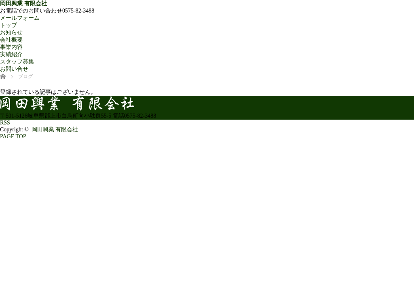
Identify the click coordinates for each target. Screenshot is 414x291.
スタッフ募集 (17, 62)
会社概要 (11, 40)
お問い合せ (14, 69)
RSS (5, 123)
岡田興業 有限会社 (23, 3)
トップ (8, 25)
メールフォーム (20, 18)
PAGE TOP (13, 136)
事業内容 (11, 47)
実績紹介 (11, 54)
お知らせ (11, 33)
